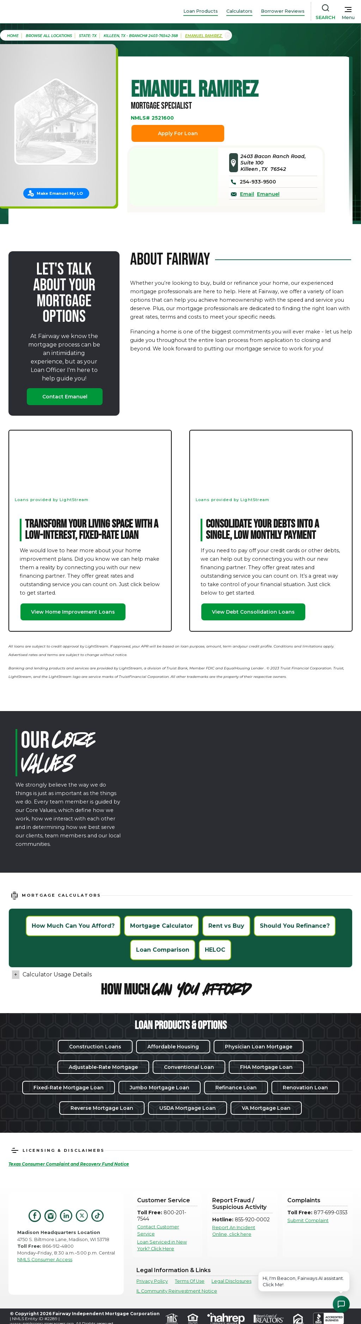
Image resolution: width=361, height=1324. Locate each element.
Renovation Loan (305, 1087)
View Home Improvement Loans (73, 612)
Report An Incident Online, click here (233, 1231)
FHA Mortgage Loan (266, 1067)
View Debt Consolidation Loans (253, 612)
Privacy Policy (152, 1281)
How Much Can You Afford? (73, 925)
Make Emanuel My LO (60, 193)
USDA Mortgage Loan (187, 1108)
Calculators (239, 11)
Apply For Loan (178, 133)
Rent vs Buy (226, 925)
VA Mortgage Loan (266, 1108)
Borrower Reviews (283, 11)
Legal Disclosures (231, 1281)
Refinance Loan (236, 1087)
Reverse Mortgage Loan (102, 1108)
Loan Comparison (162, 949)
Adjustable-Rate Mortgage (103, 1067)
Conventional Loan (189, 1067)
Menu (348, 17)
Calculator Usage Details (57, 974)
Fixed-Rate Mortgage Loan (68, 1087)
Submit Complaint (308, 1220)
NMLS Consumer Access (44, 1259)
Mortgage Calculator (161, 925)
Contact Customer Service (158, 1230)
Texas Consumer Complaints (290, 1281)
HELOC (215, 949)
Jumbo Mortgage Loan (159, 1087)
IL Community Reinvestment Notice (176, 1291)
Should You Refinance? (295, 925)
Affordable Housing (173, 1046)
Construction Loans (95, 1046)
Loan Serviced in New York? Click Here (162, 1245)
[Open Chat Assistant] (341, 1304)
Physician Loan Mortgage (258, 1046)
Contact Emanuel (64, 396)
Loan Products (200, 11)
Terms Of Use (189, 1281)
